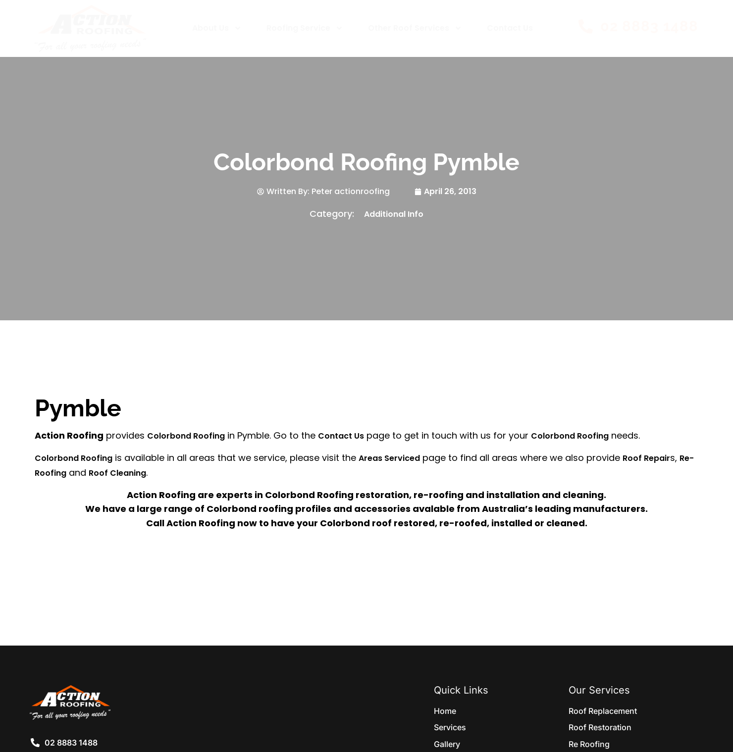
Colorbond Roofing (186, 436)
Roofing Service (304, 28)
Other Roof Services (415, 28)
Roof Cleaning (117, 473)
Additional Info (393, 214)
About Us (217, 28)
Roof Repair (646, 458)
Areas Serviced (389, 458)
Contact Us (510, 28)
